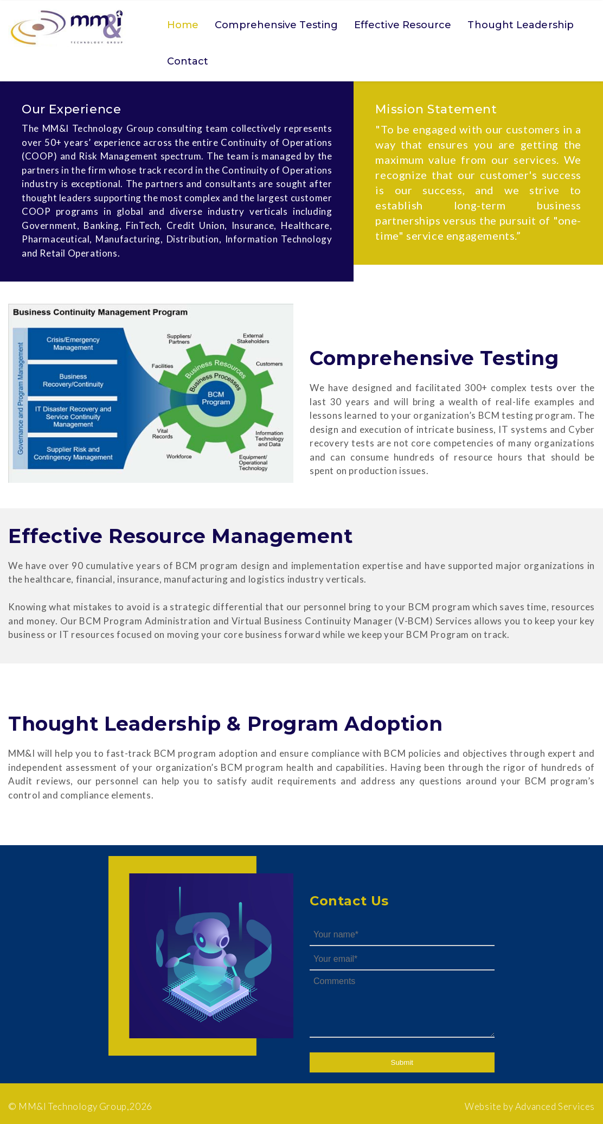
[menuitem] (183, 27)
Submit (402, 1062)
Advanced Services (555, 1106)
